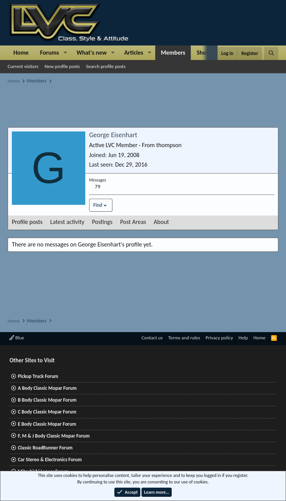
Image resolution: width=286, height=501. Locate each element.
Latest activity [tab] (67, 221)
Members (173, 52)
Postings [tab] (102, 221)
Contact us (152, 337)
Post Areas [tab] (133, 221)
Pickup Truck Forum (38, 376)
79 (97, 186)
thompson (168, 145)
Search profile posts (106, 66)
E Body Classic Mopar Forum (47, 424)
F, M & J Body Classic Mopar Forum (54, 436)
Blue (16, 337)
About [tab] (161, 221)
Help (243, 337)
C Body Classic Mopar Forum (47, 412)
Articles (133, 52)
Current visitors (23, 66)
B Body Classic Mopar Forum (47, 400)
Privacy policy (219, 337)
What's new (91, 52)
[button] (65, 52)
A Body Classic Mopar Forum (47, 388)
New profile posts (62, 66)
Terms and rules (184, 337)
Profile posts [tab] (27, 221)
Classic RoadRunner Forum (45, 448)
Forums (49, 52)
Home (21, 52)
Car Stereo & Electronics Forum (50, 459)
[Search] (271, 53)
